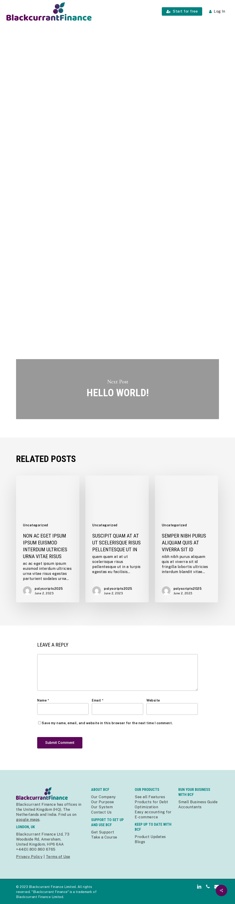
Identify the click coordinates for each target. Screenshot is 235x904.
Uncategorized (53, 39)
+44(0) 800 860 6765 (36, 849)
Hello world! (117, 389)
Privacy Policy (29, 857)
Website (153, 700)
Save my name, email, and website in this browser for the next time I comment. (107, 723)
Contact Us (101, 812)
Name (43, 700)
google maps (28, 819)
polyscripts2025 (60, 153)
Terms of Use (58, 857)
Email (98, 700)
